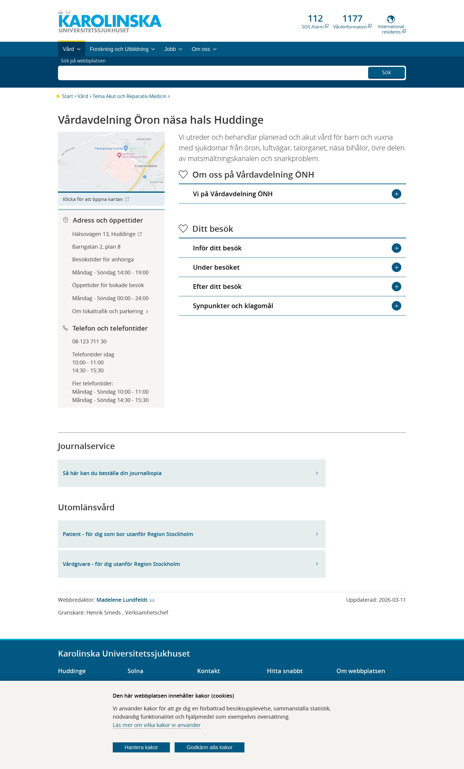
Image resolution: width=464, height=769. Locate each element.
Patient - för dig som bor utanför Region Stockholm (128, 534)
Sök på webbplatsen (86, 71)
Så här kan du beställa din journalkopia (112, 473)
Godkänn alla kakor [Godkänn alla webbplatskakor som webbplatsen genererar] (210, 747)
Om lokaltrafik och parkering (107, 311)
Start (67, 96)
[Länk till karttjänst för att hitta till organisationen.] (111, 169)
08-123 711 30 (89, 341)
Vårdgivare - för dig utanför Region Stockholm (121, 563)
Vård (83, 96)
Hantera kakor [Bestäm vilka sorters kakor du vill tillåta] (141, 747)
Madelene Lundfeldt (121, 599)
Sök (386, 71)
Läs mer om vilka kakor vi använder (157, 724)
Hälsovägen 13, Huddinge (104, 233)
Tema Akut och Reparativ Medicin (130, 96)
